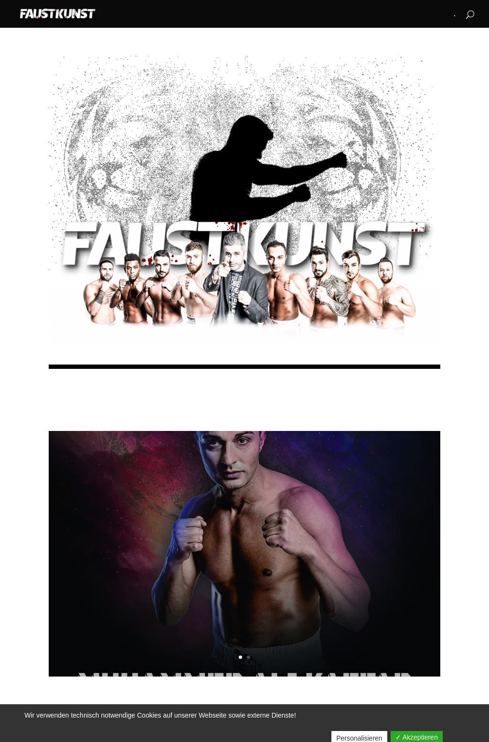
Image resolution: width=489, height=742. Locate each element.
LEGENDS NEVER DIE (244, 520)
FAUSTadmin (195, 544)
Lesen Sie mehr (244, 616)
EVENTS (261, 544)
